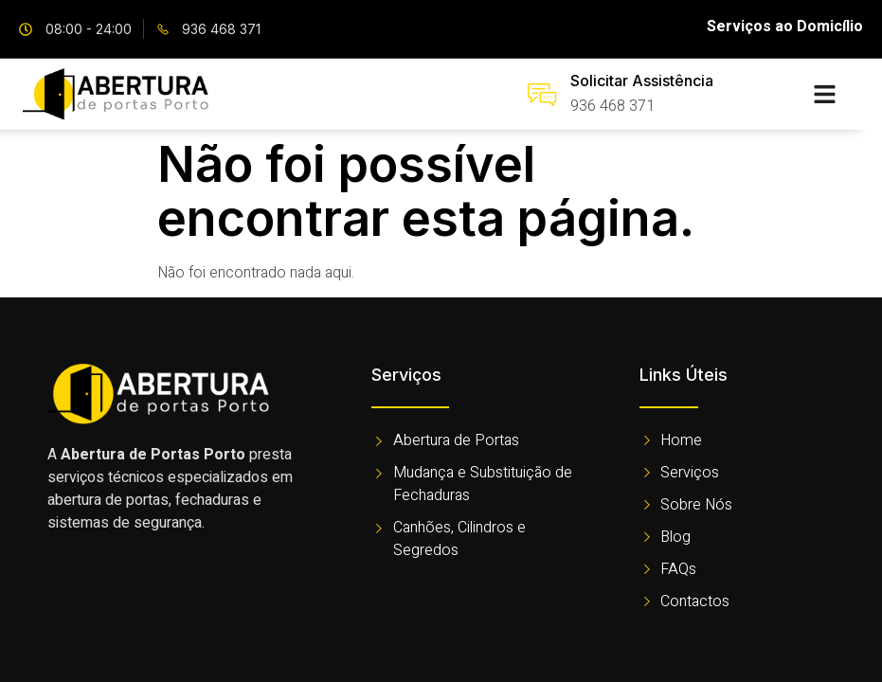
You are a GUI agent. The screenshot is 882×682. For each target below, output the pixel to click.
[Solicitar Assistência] (542, 95)
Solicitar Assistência (641, 80)
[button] (825, 95)
